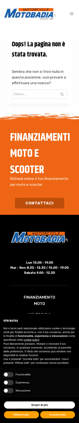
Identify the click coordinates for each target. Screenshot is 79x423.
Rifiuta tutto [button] (21, 414)
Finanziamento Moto (39, 300)
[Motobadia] (30, 14)
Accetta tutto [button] (57, 414)
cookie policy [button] (31, 339)
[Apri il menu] (71, 13)
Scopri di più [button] (39, 404)
